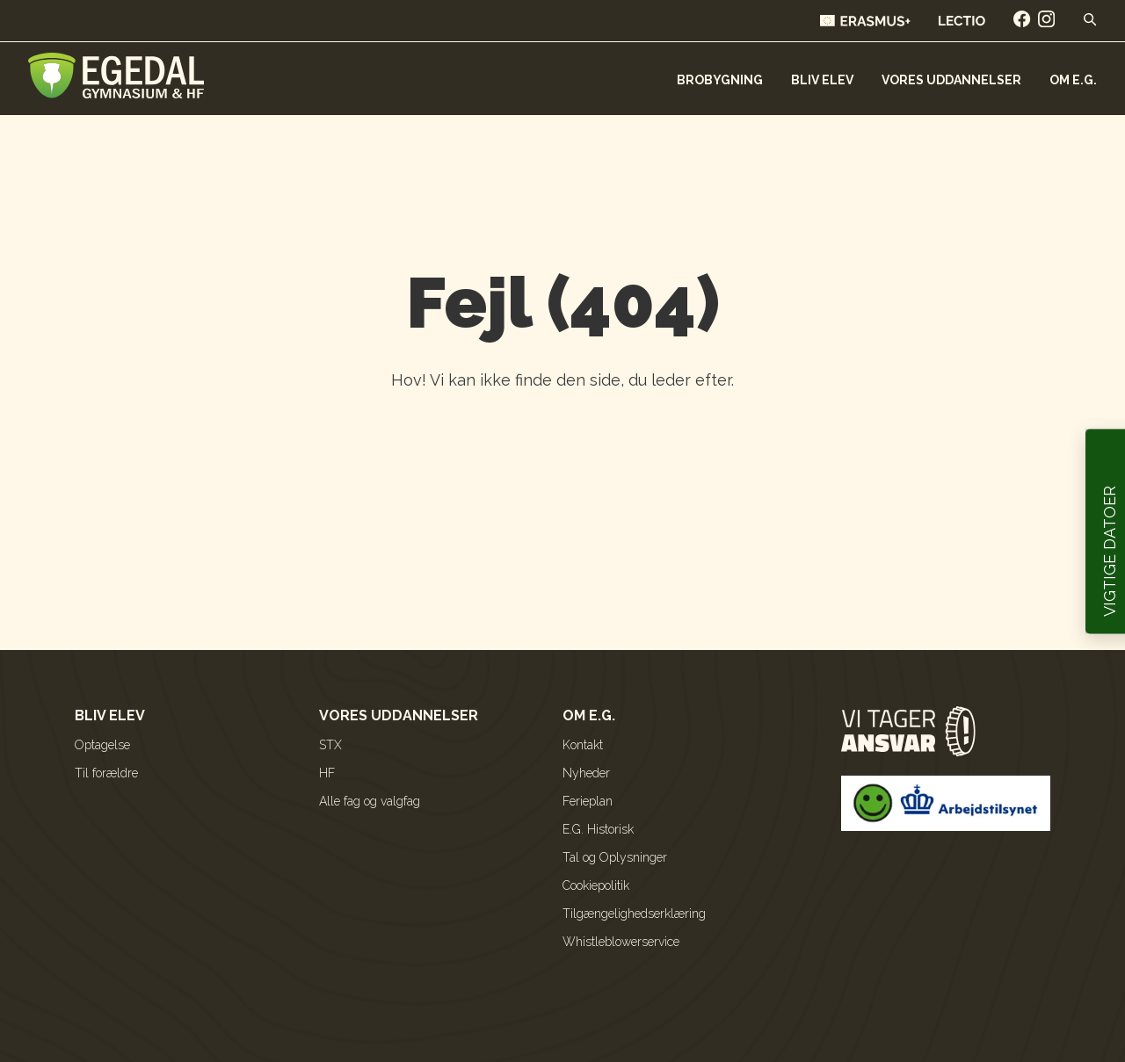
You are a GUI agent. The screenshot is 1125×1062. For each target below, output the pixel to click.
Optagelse (102, 745)
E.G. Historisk (598, 829)
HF (327, 773)
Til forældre (106, 773)
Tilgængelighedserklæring (634, 914)
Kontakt (582, 745)
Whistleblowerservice (620, 942)
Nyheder (586, 773)
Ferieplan (587, 801)
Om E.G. (1073, 80)
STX (330, 745)
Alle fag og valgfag (369, 801)
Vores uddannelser (951, 80)
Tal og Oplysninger (614, 857)
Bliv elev (822, 80)
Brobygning (720, 80)
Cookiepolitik (595, 885)
